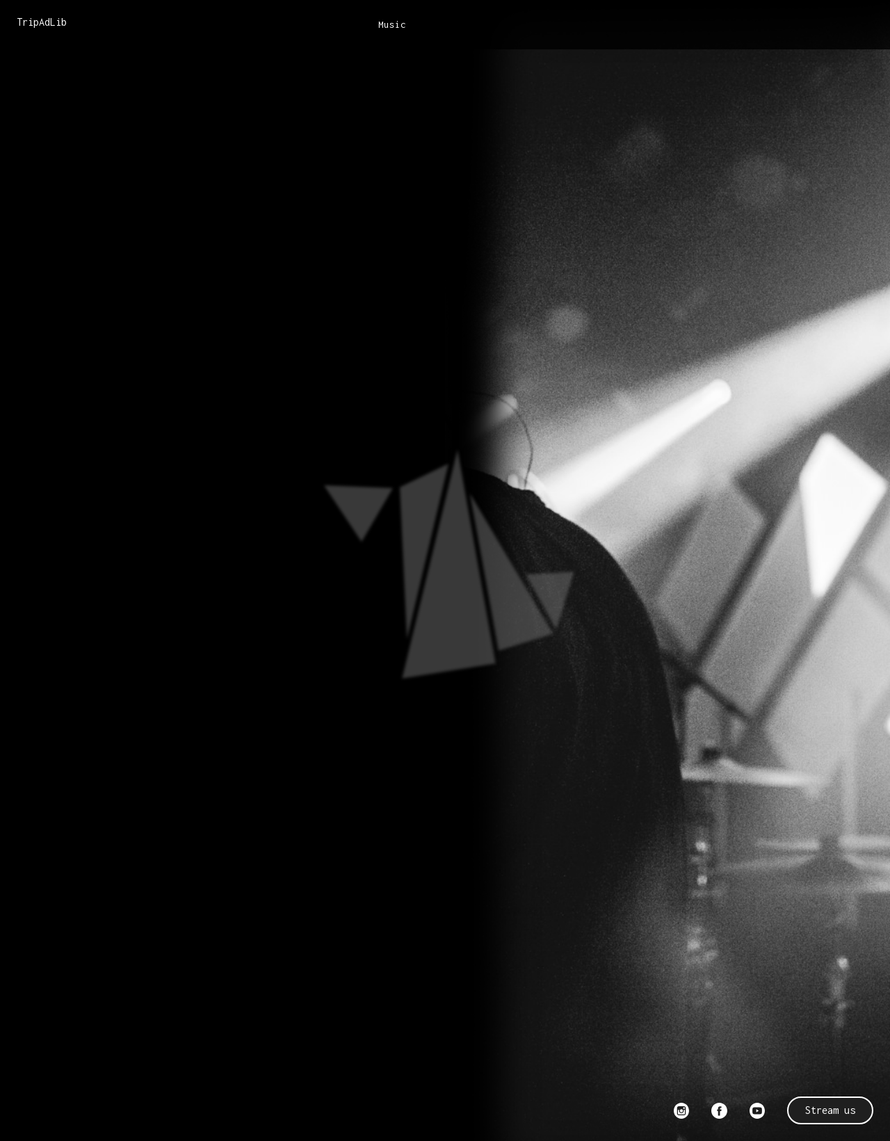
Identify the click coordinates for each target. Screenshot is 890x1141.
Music (392, 24)
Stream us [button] (830, 1110)
